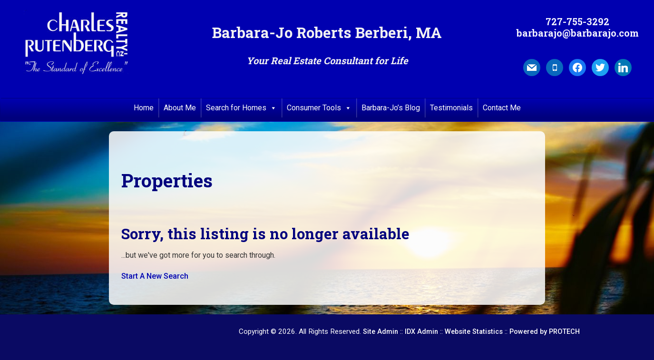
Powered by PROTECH (544, 332)
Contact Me (502, 107)
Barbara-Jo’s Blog (390, 107)
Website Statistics (474, 332)
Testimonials (451, 107)
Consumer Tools (319, 107)
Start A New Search (154, 276)
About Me (180, 107)
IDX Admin (421, 332)
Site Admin (380, 332)
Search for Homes (241, 107)
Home (144, 107)
